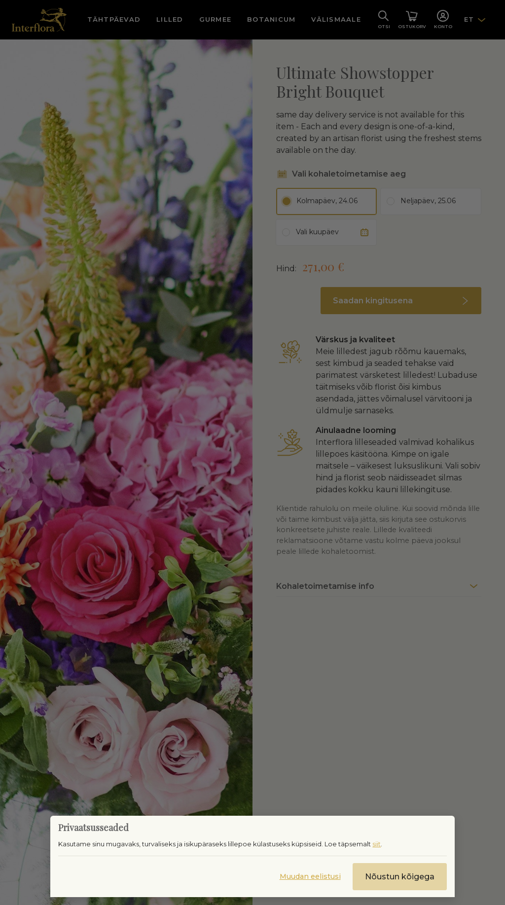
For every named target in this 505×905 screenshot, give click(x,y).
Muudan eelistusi (310, 876)
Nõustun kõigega (399, 876)
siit (376, 844)
